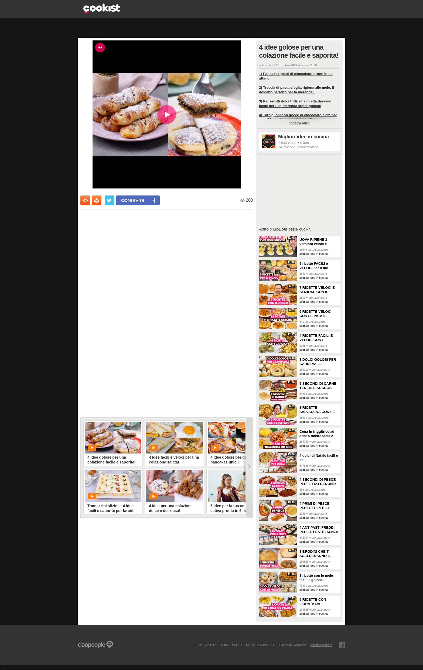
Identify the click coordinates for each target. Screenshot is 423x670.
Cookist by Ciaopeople (292, 645)
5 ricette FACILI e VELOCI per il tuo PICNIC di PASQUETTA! (313, 266)
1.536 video (287, 143)
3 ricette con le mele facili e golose (316, 577)
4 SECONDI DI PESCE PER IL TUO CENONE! (317, 481)
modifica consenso (260, 645)
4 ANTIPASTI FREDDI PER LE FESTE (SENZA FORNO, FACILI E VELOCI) (318, 529)
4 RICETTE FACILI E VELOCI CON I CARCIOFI (316, 338)
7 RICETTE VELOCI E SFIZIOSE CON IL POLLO (317, 290)
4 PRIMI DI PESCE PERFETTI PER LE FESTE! (314, 505)
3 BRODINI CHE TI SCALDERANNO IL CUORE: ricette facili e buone (318, 553)
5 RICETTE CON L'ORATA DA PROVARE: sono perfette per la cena (315, 601)
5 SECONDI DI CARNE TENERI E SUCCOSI (317, 386)
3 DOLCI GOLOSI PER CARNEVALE (317, 362)
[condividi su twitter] (109, 200)
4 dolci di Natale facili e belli (318, 457)
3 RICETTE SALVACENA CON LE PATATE (317, 410)
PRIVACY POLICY (206, 645)
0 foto (304, 143)
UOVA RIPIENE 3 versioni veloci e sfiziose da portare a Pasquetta (316, 242)
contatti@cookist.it (321, 645)
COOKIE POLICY (231, 645)
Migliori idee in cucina (303, 136)
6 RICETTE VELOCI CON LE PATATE (315, 314)
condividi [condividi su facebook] (132, 200)
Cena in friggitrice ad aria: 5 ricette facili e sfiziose (316, 434)
